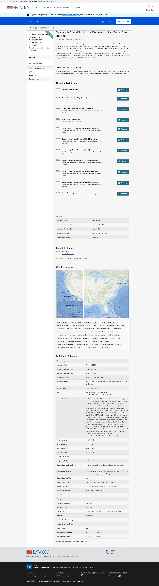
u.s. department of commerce (112, 344)
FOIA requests (59, 572)
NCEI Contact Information (71, 119)
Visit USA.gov (75, 581)
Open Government (36, 556)
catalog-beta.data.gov (71, 15)
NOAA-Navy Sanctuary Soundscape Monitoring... (78, 109)
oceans (107, 341)
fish (87, 332)
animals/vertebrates (108, 322)
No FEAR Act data (60, 576)
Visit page (122, 90)
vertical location (92, 348)
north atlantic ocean (74, 341)
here (86, 541)
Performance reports (117, 572)
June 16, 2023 (77, 39)
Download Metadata (68, 254)
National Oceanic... (47, 28)
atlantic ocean (91, 325)
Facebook (32, 75)
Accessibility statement (35, 576)
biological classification (107, 325)
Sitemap (58, 556)
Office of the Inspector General (93, 572)
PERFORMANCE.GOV (68, 556)
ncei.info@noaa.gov (36, 63)
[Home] (18, 7)
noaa (119, 338)
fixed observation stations (108, 332)
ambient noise (76, 322)
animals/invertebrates (91, 322)
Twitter (32, 72)
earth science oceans (76, 332)
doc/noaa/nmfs (89, 328)
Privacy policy (114, 576)
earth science (61, 332)
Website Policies (49, 556)
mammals (72, 335)
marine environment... (85, 335)
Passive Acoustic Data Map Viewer (74, 98)
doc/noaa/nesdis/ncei (73, 328)
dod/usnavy (117, 328)
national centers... (114, 335)
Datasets (110, 22)
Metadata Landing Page (70, 89)
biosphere (120, 325)
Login (78, 556)
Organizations (123, 21)
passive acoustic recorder (65, 344)
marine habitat (100, 335)
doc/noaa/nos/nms (103, 328)
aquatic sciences (78, 325)
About (27, 556)
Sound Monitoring (68, 193)
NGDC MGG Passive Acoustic (77, 258)
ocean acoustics (96, 341)
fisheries (94, 332)
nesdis (113, 338)
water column (104, 348)
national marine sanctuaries (80, 338)
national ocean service (100, 338)
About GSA (30, 572)
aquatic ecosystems (63, 325)
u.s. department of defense (66, 348)
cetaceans (60, 328)
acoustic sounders (63, 322)
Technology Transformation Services (76, 567)
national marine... (63, 338)
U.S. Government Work (118, 74)
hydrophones (61, 335)
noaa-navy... (61, 341)
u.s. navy (81, 348)
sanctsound (95, 344)
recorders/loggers (83, 344)
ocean (86, 341)
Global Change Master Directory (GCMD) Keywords (79, 128)
